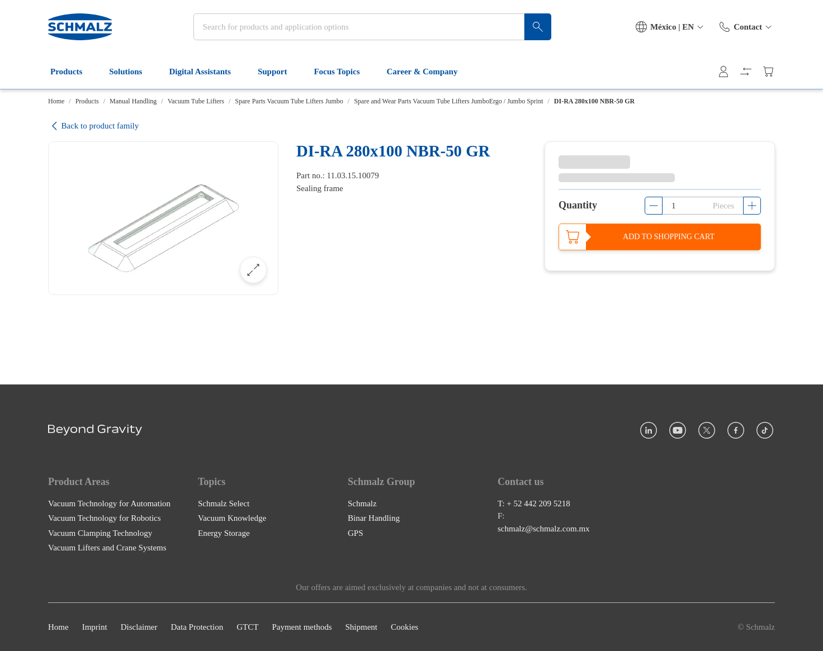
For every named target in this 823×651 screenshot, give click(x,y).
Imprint (94, 627)
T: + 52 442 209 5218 (534, 502)
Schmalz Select (223, 502)
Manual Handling (133, 101)
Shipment (361, 627)
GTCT (247, 627)
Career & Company (429, 71)
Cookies (404, 627)
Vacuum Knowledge (232, 518)
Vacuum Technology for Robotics (104, 518)
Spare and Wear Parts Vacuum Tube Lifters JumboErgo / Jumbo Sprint (448, 101)
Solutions (132, 71)
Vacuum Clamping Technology (100, 532)
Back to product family (93, 126)
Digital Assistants (206, 71)
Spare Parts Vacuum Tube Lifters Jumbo (289, 101)
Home (56, 101)
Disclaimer (139, 627)
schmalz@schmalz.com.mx (544, 528)
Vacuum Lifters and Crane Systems (107, 547)
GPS (355, 532)
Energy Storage (224, 532)
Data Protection (197, 627)
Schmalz (362, 502)
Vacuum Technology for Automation (109, 502)
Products (73, 71)
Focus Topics (343, 71)
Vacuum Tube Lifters (196, 101)
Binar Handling (374, 518)
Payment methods (302, 627)
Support (279, 71)
